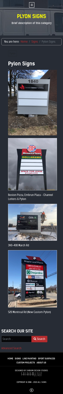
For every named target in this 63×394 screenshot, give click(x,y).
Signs (18, 358)
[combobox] (16, 339)
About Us (41, 362)
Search (39, 339)
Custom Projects (25, 362)
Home (10, 358)
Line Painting (29, 358)
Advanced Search (11, 348)
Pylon (12, 53)
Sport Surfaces (46, 358)
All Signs (42, 382)
